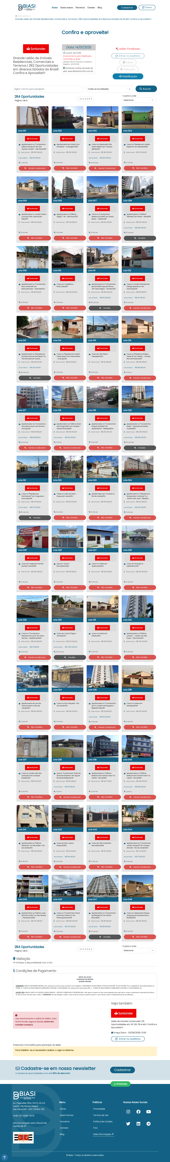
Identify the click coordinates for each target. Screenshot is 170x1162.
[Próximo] (91, 99)
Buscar (145, 88)
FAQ (95, 1127)
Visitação (127, 69)
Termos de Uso (100, 1115)
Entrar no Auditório (128, 1038)
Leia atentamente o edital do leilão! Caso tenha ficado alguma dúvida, (36, 1021)
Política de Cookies (102, 1121)
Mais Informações (103, 1134)
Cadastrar (127, 7)
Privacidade (99, 1108)
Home (55, 7)
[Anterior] (78, 99)
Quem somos (66, 7)
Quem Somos (66, 1115)
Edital (128, 62)
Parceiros (80, 7)
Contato (91, 7)
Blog (100, 7)
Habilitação (128, 76)
